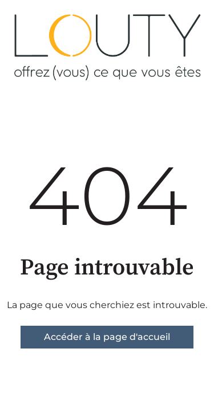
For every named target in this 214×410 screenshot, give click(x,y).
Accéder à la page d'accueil (107, 336)
